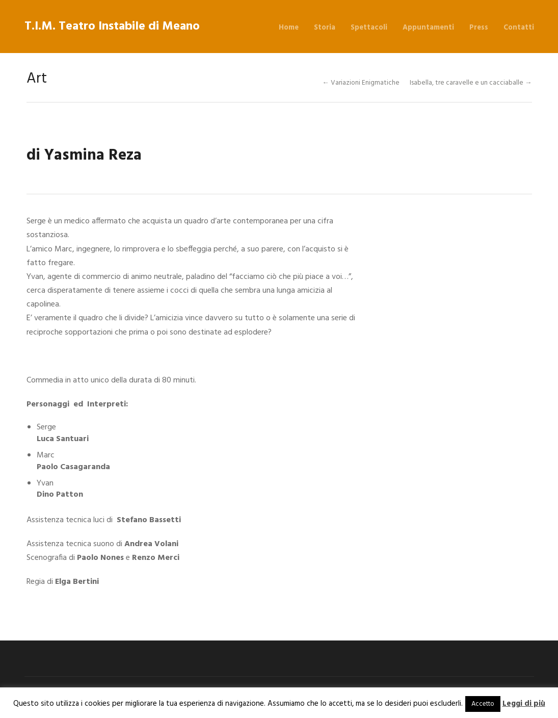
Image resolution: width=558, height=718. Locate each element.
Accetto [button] (482, 704)
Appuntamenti (428, 28)
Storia (324, 28)
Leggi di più (523, 704)
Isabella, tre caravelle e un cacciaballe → (471, 83)
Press (478, 28)
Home (289, 28)
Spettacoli (369, 28)
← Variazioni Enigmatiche (361, 83)
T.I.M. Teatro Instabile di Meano (112, 26)
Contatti (518, 28)
